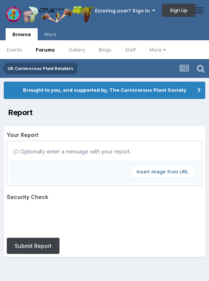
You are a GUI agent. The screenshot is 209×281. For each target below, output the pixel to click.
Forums (45, 50)
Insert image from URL (163, 172)
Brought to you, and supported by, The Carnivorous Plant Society (104, 90)
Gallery (77, 50)
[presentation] (64, 217)
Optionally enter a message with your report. (72, 151)
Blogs (105, 50)
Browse (21, 35)
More (158, 50)
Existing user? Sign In (125, 11)
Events (14, 50)
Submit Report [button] (33, 246)
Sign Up (179, 10)
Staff (130, 50)
